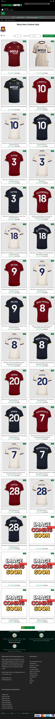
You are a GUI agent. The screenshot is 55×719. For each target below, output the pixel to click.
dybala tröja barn (6, 700)
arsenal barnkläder (6, 702)
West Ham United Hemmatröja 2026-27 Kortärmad (41, 545)
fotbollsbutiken (32, 713)
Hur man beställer (34, 669)
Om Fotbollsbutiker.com (36, 661)
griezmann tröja (6, 696)
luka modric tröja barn (7, 706)
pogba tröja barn (6, 698)
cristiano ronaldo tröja (7, 708)
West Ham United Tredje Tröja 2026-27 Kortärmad (42, 582)
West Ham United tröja (10, 20)
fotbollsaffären (16, 659)
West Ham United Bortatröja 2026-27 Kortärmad (14, 582)
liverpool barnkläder (7, 704)
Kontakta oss (33, 663)
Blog (31, 682)
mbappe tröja (5, 694)
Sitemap (32, 681)
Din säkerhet (33, 677)
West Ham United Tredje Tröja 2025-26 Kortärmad (14, 106)
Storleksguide (33, 667)
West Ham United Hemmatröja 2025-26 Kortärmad (14, 70)
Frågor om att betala (35, 671)
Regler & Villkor (34, 673)
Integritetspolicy (34, 675)
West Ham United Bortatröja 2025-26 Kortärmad (42, 70)
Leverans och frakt (34, 665)
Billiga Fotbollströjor (17, 713)
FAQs (31, 679)
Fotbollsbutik (7, 713)
